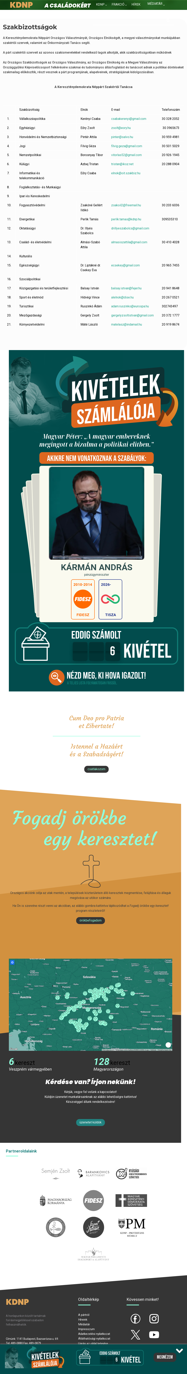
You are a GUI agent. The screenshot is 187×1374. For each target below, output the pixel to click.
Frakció (118, 4)
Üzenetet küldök (91, 1122)
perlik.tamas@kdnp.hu (126, 219)
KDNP (100, 4)
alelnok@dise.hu (122, 297)
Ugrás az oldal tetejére (93, 1343)
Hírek (135, 4)
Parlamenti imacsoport (93, 1246)
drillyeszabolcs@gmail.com (130, 228)
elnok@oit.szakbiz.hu (125, 173)
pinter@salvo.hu (122, 137)
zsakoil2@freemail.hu (126, 205)
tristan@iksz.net (122, 164)
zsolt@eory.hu (121, 128)
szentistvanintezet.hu (93, 1219)
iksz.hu (131, 1166)
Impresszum (86, 1329)
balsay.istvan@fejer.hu (126, 288)
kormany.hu (55, 1192)
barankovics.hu (93, 1166)
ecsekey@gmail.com (125, 265)
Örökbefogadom (91, 920)
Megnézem (165, 1357)
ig (147, 1315)
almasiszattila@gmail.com (129, 242)
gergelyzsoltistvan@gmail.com (132, 315)
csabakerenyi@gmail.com (128, 119)
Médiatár (84, 1324)
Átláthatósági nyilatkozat (94, 1338)
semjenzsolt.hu (55, 1166)
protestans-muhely (131, 1219)
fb (129, 1315)
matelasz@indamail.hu (126, 324)
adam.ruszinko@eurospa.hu (130, 306)
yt (147, 1331)
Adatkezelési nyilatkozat (94, 1334)
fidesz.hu (93, 1192)
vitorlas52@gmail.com (126, 155)
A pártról (83, 1315)
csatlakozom (96, 769)
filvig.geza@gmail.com (126, 146)
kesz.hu (55, 1219)
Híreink (82, 1319)
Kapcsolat (156, 11)
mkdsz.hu (131, 1192)
